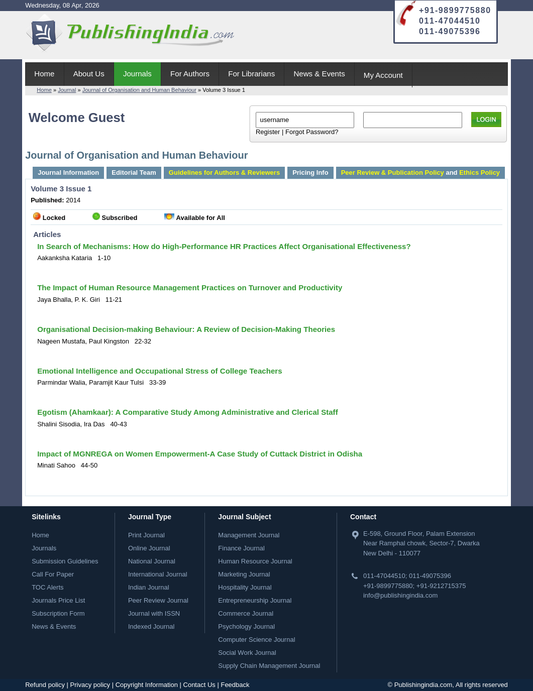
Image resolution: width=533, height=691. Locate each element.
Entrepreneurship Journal (254, 600)
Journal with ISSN (154, 613)
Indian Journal (148, 587)
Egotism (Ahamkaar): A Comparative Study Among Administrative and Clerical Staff (187, 412)
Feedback (235, 684)
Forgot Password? (312, 132)
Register (268, 132)
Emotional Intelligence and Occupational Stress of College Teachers (159, 371)
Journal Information (68, 172)
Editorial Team (134, 172)
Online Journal (149, 548)
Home (44, 73)
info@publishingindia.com (400, 595)
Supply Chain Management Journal (269, 665)
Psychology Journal (246, 626)
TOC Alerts (47, 587)
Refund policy (45, 684)
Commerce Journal (245, 613)
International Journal (157, 574)
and (420, 172)
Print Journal (146, 535)
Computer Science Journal (256, 639)
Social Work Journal (247, 652)
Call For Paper (53, 574)
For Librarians (251, 73)
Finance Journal (241, 548)
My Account (383, 75)
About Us (88, 73)
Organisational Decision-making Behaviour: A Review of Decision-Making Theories (186, 329)
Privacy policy (90, 684)
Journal (67, 90)
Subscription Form (58, 613)
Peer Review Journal (158, 600)
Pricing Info (310, 172)
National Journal (151, 561)
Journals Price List (58, 600)
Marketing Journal (244, 574)
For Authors (189, 73)
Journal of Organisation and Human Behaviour (139, 90)
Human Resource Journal (255, 561)
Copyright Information (147, 684)
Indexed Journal (151, 626)
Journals (137, 73)
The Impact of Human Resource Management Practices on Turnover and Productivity (189, 287)
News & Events (319, 73)
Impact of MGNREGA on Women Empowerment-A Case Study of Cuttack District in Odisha (199, 453)
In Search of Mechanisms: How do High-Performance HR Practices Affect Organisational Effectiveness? (224, 246)
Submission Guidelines (65, 561)
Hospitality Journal (244, 587)
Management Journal (248, 535)
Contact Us (199, 684)
